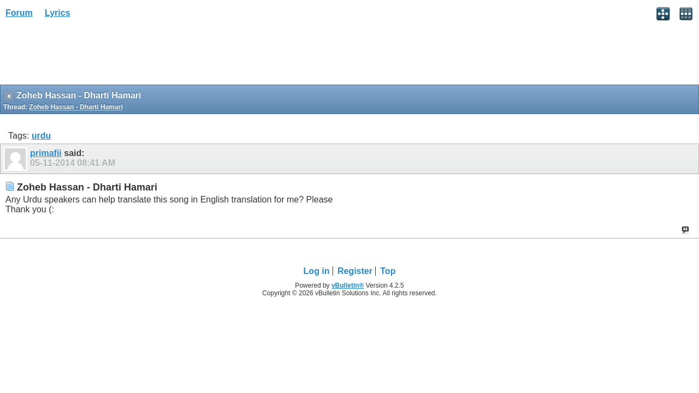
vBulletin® (347, 285)
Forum (19, 12)
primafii (46, 153)
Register (354, 271)
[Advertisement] (87, 55)
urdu (41, 135)
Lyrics (57, 12)
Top (387, 271)
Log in (317, 271)
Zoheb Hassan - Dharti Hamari (75, 107)
